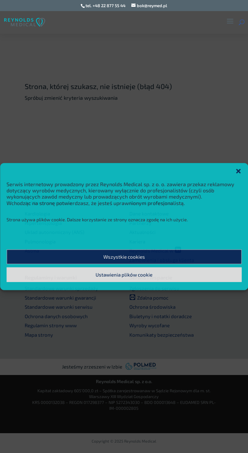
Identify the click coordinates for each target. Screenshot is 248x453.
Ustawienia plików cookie (124, 275)
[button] (238, 171)
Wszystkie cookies (124, 257)
